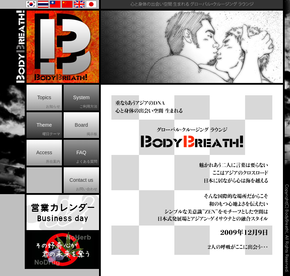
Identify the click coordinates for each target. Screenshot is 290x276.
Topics (48, 102)
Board (86, 129)
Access (48, 157)
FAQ (86, 157)
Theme (48, 129)
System (85, 102)
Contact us (83, 184)
